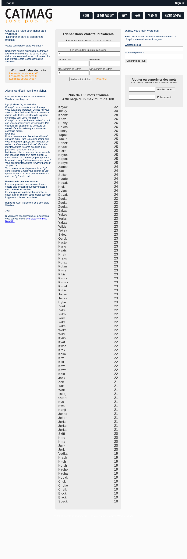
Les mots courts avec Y (23, 78)
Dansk (10, 3)
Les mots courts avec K (23, 76)
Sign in (179, 3)
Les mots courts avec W (23, 73)
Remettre (101, 79)
